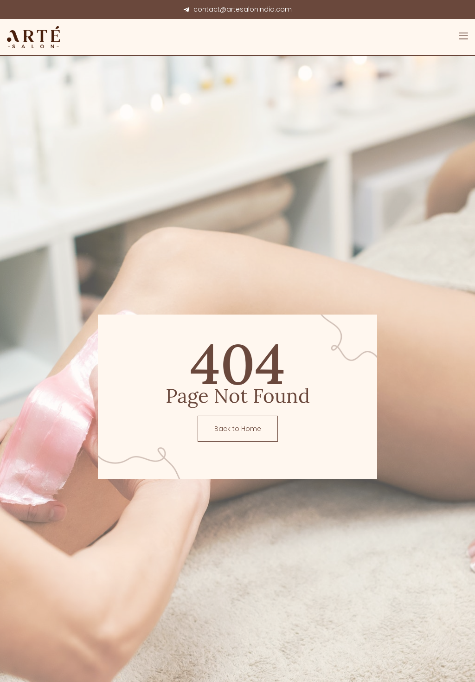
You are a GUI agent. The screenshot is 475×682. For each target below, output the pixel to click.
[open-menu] (463, 37)
